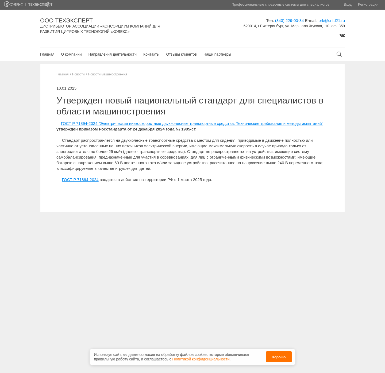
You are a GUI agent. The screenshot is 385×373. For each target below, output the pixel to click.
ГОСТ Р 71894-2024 (80, 179)
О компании (71, 54)
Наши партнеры (217, 54)
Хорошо (279, 356)
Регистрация (368, 4)
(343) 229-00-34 (289, 20)
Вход (348, 4)
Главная (47, 54)
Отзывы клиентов (181, 54)
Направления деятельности (112, 54)
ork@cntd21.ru (331, 20)
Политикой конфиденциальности (200, 358)
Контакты (151, 54)
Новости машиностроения (107, 74)
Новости (78, 74)
